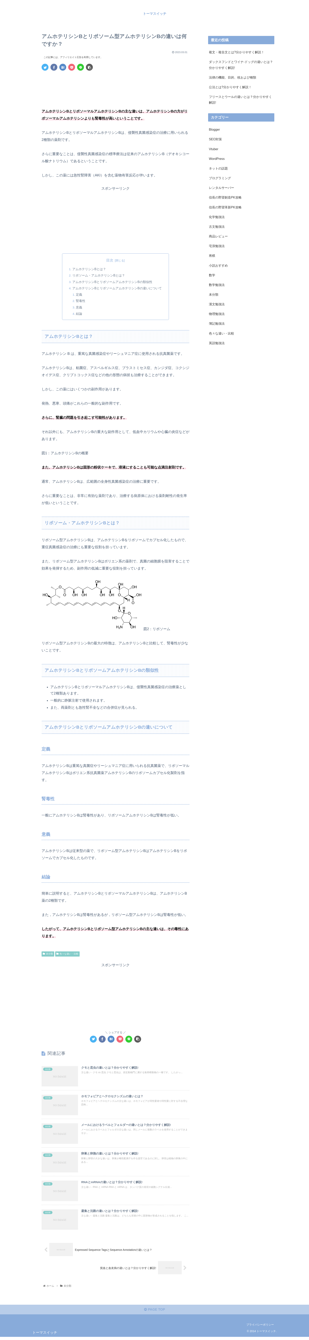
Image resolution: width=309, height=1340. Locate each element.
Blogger (214, 129)
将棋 (212, 255)
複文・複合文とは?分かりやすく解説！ (236, 52)
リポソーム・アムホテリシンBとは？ (98, 275)
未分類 (48, 954)
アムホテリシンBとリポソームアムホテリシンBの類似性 (112, 282)
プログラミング (220, 178)
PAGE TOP (154, 1313)
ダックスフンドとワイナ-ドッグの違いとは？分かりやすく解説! (241, 64)
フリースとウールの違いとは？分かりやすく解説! (240, 99)
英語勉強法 (217, 343)
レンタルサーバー (221, 187)
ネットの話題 (218, 168)
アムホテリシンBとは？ (89, 269)
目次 (109, 260)
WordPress (217, 158)
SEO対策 (215, 139)
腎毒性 (81, 301)
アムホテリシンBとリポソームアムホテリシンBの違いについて (117, 288)
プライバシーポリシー (260, 1327)
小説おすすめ (218, 265)
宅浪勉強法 (217, 246)
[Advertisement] (115, 85)
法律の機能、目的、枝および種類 (232, 77)
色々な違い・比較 (67, 954)
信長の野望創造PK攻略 (225, 197)
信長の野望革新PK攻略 (225, 207)
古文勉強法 (217, 226)
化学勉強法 (217, 216)
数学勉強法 (217, 284)
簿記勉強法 (217, 323)
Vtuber (213, 149)
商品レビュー (218, 236)
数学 (212, 275)
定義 (79, 294)
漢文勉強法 (217, 304)
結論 (79, 314)
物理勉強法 (217, 314)
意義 (79, 307)
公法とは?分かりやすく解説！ (230, 87)
